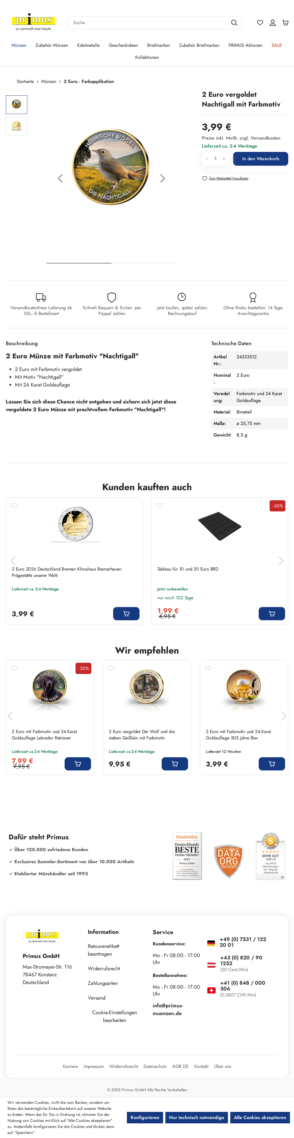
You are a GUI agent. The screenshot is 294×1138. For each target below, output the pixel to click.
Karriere (70, 1066)
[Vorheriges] (60, 180)
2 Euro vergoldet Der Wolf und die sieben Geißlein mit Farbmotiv (142, 735)
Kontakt (201, 1066)
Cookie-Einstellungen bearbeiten (114, 1016)
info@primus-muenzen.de (168, 1009)
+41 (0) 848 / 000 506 (242, 986)
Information (103, 932)
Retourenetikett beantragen (103, 950)
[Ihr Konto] (272, 22)
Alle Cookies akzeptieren (260, 1117)
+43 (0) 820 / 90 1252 (241, 960)
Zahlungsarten (103, 983)
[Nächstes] (162, 180)
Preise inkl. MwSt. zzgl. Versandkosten (241, 138)
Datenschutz (155, 1066)
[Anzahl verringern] (207, 159)
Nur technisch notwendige (196, 1117)
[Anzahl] (215, 159)
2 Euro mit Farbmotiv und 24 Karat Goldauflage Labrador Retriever (44, 735)
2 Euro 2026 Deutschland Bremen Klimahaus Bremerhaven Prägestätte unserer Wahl (66, 572)
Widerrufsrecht (104, 968)
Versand (96, 998)
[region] (101, 180)
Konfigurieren (145, 1117)
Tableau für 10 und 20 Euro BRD (187, 569)
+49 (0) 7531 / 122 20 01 (243, 942)
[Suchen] (235, 22)
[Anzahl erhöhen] (224, 159)
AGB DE (180, 1066)
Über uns (222, 1066)
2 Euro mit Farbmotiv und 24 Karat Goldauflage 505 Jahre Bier (238, 735)
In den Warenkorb (260, 158)
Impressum (94, 1066)
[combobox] (148, 22)
